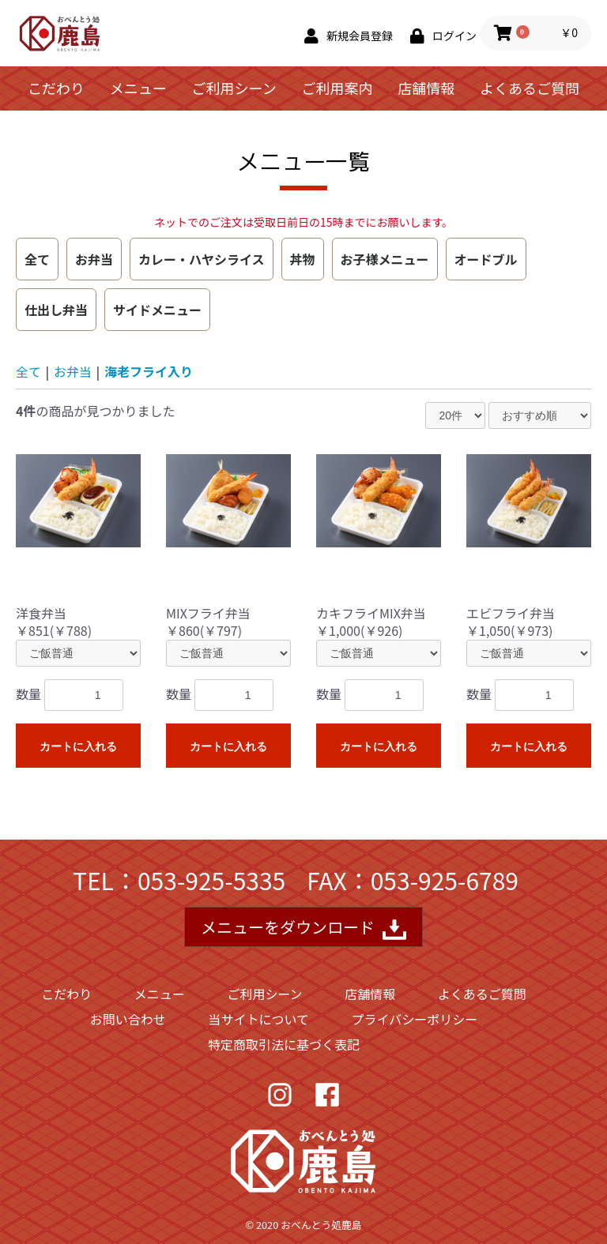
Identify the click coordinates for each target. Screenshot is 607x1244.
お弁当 (94, 259)
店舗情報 (426, 87)
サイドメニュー (157, 309)
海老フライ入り (148, 371)
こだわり (56, 87)
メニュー (138, 87)
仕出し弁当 (56, 309)
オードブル (486, 259)
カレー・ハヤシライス (201, 259)
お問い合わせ (128, 1018)
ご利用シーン (234, 87)
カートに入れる (78, 746)
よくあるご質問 (529, 87)
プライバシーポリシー (415, 1018)
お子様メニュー (385, 259)
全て (37, 259)
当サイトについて (258, 1018)
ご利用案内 (336, 87)
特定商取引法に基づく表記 (284, 1044)
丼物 (302, 259)
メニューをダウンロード (303, 928)
